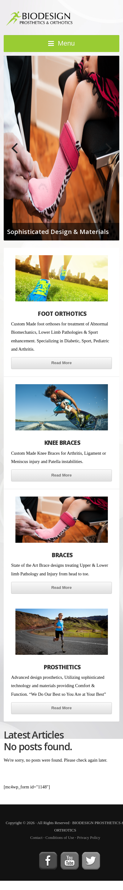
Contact (36, 838)
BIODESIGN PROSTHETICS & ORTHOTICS (61, 16)
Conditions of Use (59, 838)
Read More (61, 362)
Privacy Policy (88, 838)
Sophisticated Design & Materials (58, 231)
